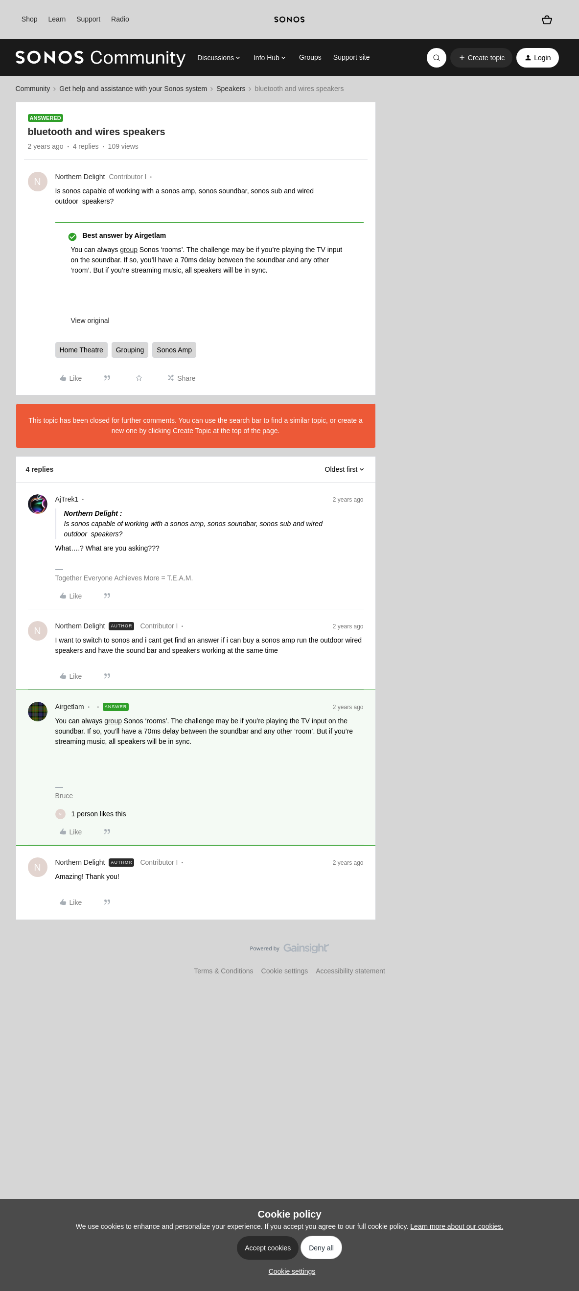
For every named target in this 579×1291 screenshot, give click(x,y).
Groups (310, 57)
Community (33, 88)
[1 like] (90, 814)
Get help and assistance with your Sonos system (133, 88)
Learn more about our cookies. (456, 1226)
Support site (351, 57)
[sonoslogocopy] (289, 19)
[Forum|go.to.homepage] (101, 58)
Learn (57, 19)
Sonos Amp (174, 350)
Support (88, 19)
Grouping (130, 350)
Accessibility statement (350, 971)
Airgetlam (69, 707)
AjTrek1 (67, 499)
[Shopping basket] (546, 19)
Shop (30, 19)
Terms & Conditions (223, 971)
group (129, 250)
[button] (481, 58)
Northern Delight (80, 177)
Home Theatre (81, 350)
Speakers (230, 88)
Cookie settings (284, 971)
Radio (120, 19)
